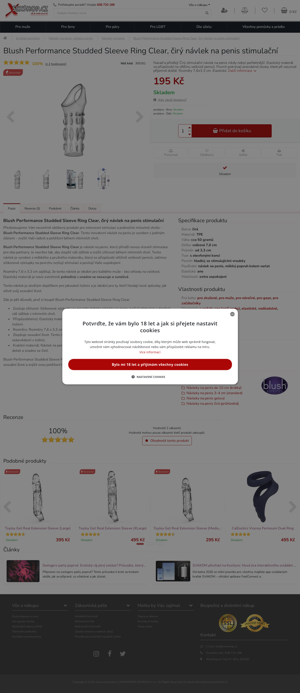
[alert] (150, 346)
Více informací (149, 352)
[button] (150, 376)
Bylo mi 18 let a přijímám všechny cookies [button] (150, 364)
